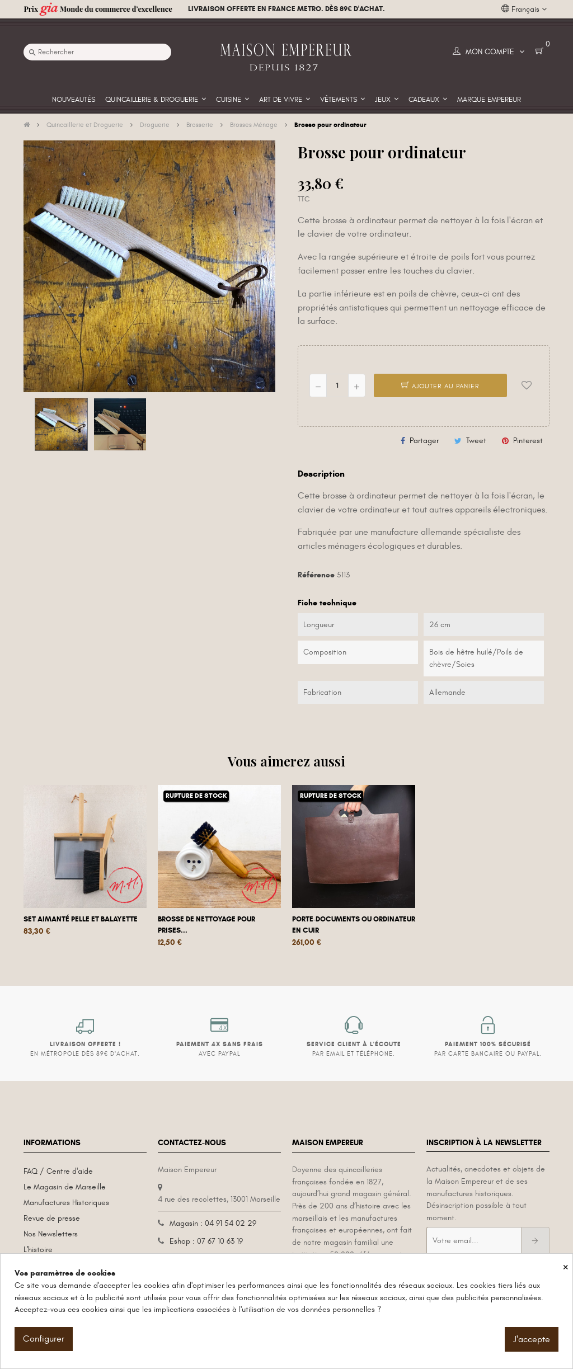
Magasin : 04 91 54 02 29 (213, 1223)
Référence (316, 575)
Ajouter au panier (440, 386)
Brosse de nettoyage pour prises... (206, 925)
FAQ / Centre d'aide (58, 1171)
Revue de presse (52, 1218)
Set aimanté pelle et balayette (81, 919)
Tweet (476, 440)
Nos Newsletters (51, 1234)
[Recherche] (97, 52)
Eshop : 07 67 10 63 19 (206, 1241)
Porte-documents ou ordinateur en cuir (353, 925)
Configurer (43, 1339)
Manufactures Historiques (66, 1202)
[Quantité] (337, 385)
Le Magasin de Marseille (65, 1187)
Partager (424, 440)
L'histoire (38, 1249)
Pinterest (528, 440)
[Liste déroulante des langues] (524, 9)
